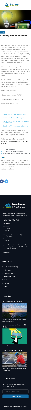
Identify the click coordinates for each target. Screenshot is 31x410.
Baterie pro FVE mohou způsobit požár (14, 114)
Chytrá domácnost (9, 273)
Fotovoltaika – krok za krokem (12, 301)
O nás (6, 280)
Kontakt (6, 283)
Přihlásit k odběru (15, 396)
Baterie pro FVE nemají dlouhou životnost (15, 126)
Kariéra (6, 286)
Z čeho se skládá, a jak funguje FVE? (14, 350)
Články (2, 32)
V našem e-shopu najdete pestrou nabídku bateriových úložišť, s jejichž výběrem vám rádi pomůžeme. (14, 141)
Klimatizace (7, 270)
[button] (15, 114)
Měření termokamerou (10, 276)
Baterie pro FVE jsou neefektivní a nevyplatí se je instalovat (16, 121)
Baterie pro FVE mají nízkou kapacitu (14, 118)
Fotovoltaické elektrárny (11, 267)
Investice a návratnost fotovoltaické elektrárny (14, 326)
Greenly (15, 406)
